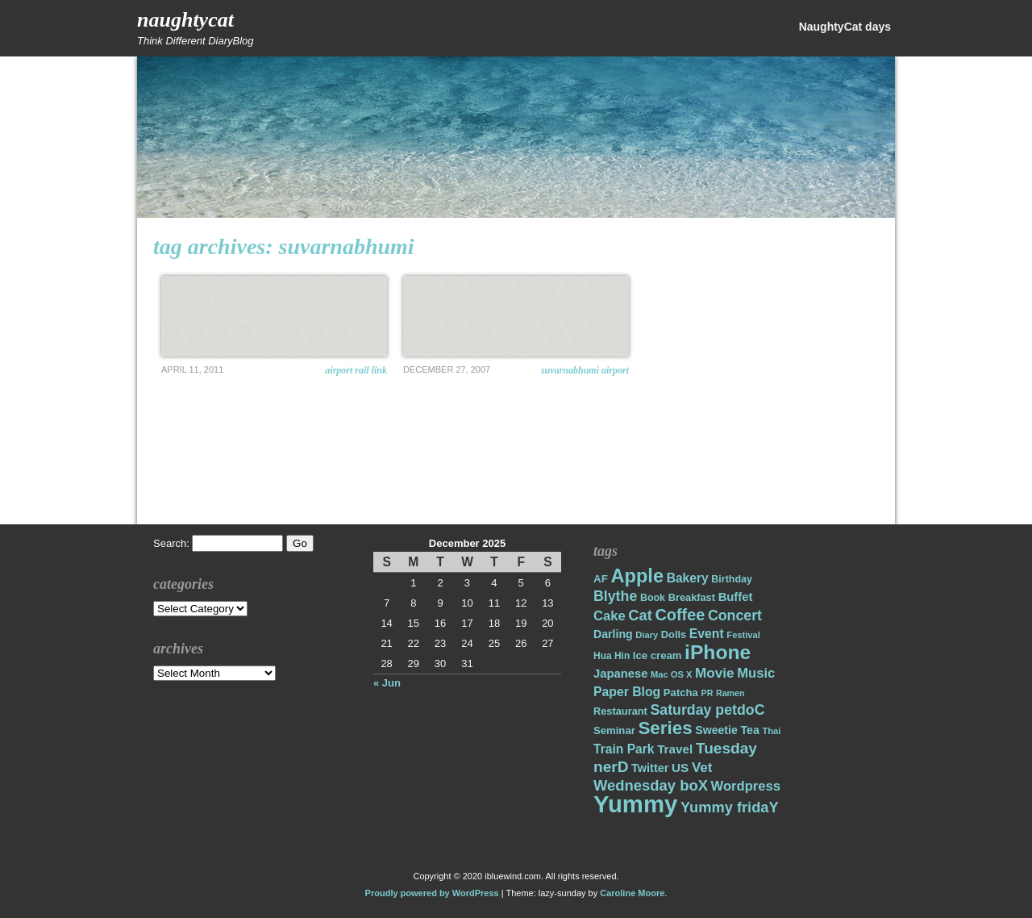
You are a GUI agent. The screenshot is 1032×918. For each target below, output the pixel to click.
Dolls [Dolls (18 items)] (673, 634)
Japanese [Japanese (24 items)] (620, 673)
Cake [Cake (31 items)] (609, 616)
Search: (171, 543)
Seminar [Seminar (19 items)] (614, 730)
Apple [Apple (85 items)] (637, 575)
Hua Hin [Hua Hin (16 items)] (611, 655)
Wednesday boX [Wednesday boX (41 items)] (650, 785)
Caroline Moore (632, 893)
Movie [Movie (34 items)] (714, 673)
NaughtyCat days (845, 26)
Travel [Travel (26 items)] (675, 749)
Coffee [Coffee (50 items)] (680, 615)
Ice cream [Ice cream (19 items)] (657, 655)
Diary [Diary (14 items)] (646, 635)
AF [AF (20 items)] (600, 579)
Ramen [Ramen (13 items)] (730, 693)
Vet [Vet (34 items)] (702, 767)
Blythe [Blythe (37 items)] (615, 596)
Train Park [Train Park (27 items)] (624, 749)
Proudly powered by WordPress (432, 893)
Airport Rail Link (356, 370)
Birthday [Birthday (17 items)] (731, 579)
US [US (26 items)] (680, 767)
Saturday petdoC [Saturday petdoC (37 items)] (707, 710)
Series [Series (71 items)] (665, 728)
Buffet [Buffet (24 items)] (735, 596)
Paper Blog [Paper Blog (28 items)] (626, 692)
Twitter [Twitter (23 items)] (649, 768)
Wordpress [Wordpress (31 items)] (745, 786)
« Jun (387, 683)
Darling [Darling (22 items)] (613, 634)
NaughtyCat (185, 19)
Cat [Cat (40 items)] (639, 615)
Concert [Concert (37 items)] (735, 615)
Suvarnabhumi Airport (585, 370)
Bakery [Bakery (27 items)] (688, 578)
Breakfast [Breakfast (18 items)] (691, 597)
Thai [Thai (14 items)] (771, 731)
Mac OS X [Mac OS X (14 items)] (671, 674)
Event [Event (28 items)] (706, 634)
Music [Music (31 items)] (756, 673)
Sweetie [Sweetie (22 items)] (716, 730)
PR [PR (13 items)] (707, 693)
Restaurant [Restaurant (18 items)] (620, 711)
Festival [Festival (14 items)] (743, 635)
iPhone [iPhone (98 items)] (718, 652)
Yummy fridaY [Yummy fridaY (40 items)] (729, 807)
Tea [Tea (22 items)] (749, 730)
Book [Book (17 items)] (652, 597)
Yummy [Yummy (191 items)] (635, 804)
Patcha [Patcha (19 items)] (681, 692)
